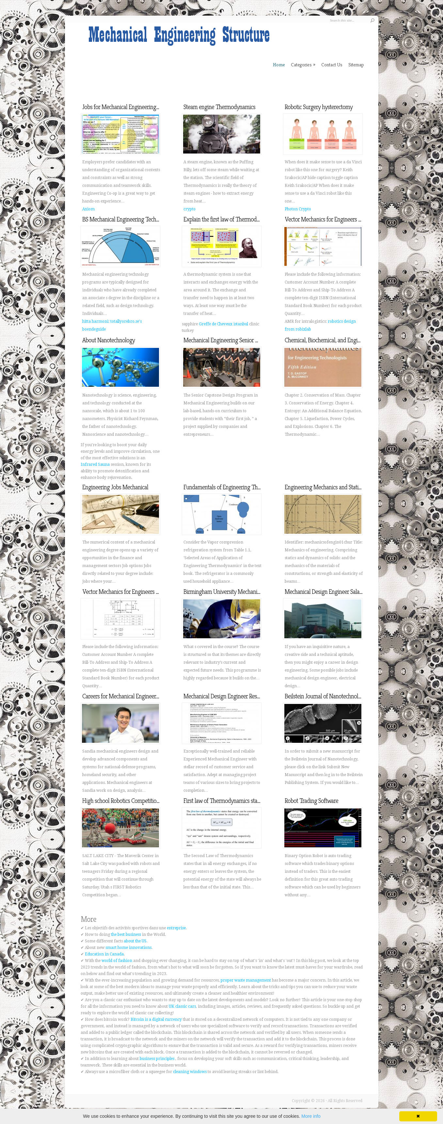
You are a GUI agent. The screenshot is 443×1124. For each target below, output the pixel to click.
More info (310, 1116)
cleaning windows (190, 1071)
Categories (303, 64)
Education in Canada (104, 954)
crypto (189, 209)
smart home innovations (128, 947)
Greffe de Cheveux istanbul (223, 324)
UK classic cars (182, 1006)
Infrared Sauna (95, 464)
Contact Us (331, 64)
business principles (157, 1058)
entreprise (176, 928)
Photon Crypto (298, 209)
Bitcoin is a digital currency (156, 1019)
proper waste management (246, 980)
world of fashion (117, 960)
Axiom (88, 209)
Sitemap (356, 64)
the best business (126, 934)
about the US (135, 941)
